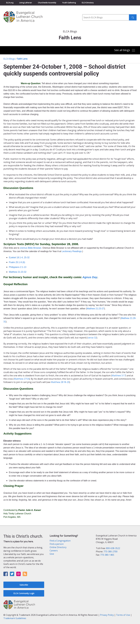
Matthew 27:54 (21, 378)
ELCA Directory (88, 2)
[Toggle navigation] (125, 50)
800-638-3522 (113, 548)
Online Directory (58, 547)
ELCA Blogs (9, 58)
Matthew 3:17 (119, 375)
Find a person (57, 543)
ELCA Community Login (23, 593)
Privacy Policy (107, 614)
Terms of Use (123, 614)
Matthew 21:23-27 (95, 308)
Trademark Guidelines (14, 618)
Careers (54, 550)
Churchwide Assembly (47, 2)
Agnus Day (89, 277)
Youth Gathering (69, 2)
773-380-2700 (110, 551)
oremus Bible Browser (30, 248)
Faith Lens (22, 58)
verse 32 (92, 337)
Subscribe (24, 584)
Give (52, 553)
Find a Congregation (60, 540)
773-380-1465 (107, 554)
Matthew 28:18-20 (60, 382)
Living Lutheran (25, 2)
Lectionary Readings (72, 251)
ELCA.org (9, 2)
